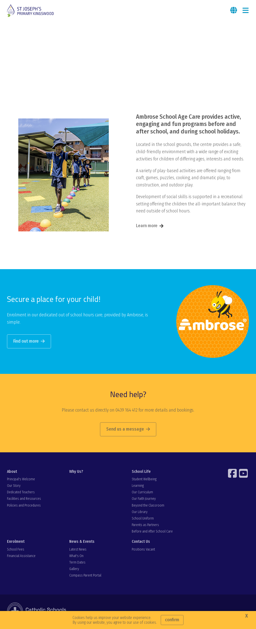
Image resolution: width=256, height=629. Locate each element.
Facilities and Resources (24, 499)
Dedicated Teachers (21, 492)
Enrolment (15, 541)
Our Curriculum (142, 492)
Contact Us (141, 541)
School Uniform (143, 518)
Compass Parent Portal (85, 575)
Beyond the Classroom (148, 505)
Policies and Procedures (24, 505)
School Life (141, 471)
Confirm (172, 620)
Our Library (140, 512)
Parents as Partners (145, 525)
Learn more (147, 225)
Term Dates (77, 562)
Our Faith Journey (144, 499)
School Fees (15, 549)
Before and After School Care (152, 531)
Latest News (77, 549)
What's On (76, 556)
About (12, 471)
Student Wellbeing (144, 479)
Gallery (74, 569)
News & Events (81, 541)
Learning (138, 486)
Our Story (13, 486)
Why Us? (76, 471)
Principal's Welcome (21, 479)
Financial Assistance (21, 556)
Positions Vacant (143, 549)
